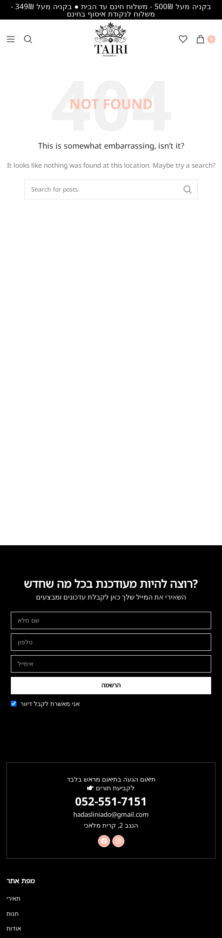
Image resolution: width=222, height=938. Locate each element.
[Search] (28, 39)
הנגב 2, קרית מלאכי (111, 825)
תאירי (13, 898)
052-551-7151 (111, 801)
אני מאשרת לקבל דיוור (50, 703)
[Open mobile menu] (11, 39)
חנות (13, 913)
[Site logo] (111, 38)
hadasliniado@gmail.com (111, 814)
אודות (14, 928)
